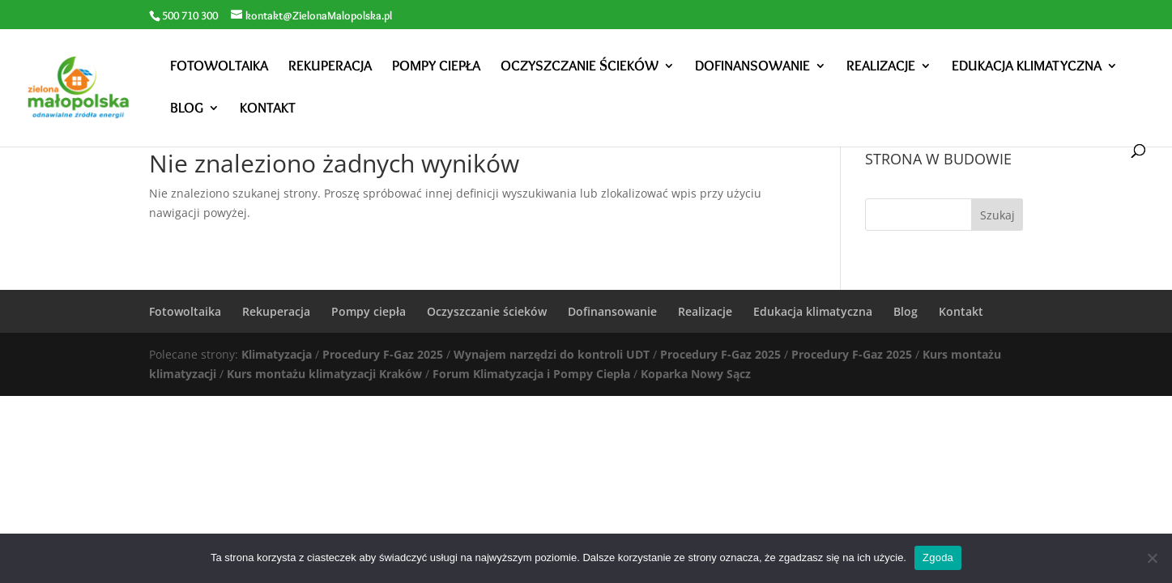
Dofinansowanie (752, 67)
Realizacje (880, 67)
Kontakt (268, 109)
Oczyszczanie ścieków (579, 67)
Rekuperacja (330, 67)
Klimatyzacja (276, 354)
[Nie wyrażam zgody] (1152, 558)
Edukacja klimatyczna (1027, 67)
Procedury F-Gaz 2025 (382, 354)
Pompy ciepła (436, 67)
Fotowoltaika (219, 67)
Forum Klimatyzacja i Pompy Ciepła (531, 373)
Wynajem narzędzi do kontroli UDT (552, 354)
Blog (186, 109)
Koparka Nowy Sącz (696, 373)
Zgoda (938, 557)
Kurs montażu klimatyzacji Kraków (324, 373)
